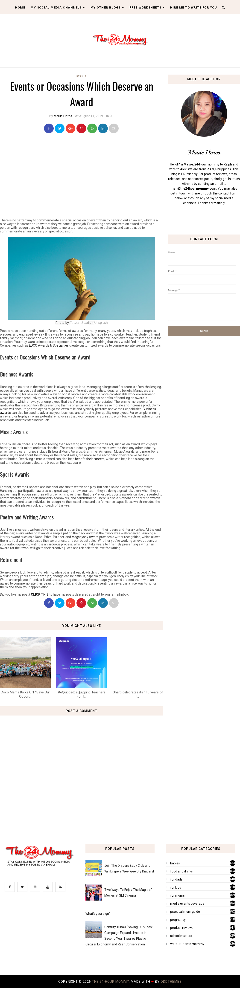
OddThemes (171, 981)
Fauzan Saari (79, 323)
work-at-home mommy (187, 944)
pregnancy (178, 919)
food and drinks (181, 871)
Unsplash (101, 323)
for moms (177, 895)
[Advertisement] (83, 182)
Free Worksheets (146, 7)
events (81, 76)
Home (20, 7)
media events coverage (187, 903)
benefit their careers (90, 459)
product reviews (181, 928)
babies (175, 863)
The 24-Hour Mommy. (111, 981)
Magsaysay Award (85, 537)
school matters (181, 936)
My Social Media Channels (58, 7)
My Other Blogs (107, 7)
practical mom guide (185, 911)
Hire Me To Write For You (193, 7)
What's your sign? (98, 914)
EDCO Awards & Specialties (49, 345)
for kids (175, 887)
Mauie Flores (63, 116)
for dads (176, 879)
